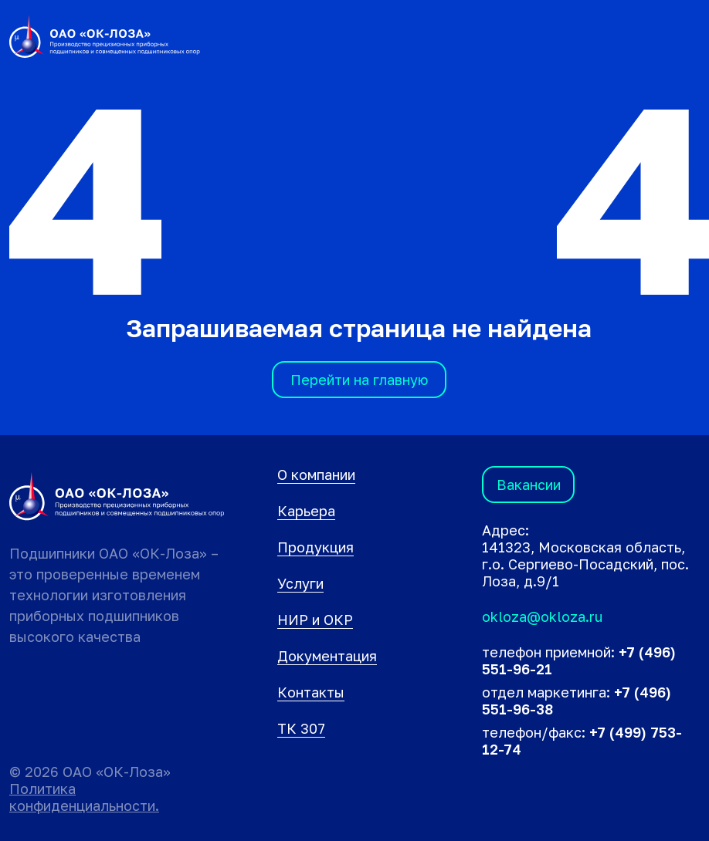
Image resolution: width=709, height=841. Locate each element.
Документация (327, 655)
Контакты (310, 692)
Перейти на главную (359, 379)
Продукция (315, 547)
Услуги (300, 583)
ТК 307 (301, 728)
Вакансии (529, 484)
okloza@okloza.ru (542, 616)
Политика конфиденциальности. (84, 797)
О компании (316, 474)
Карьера (306, 510)
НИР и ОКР (315, 619)
